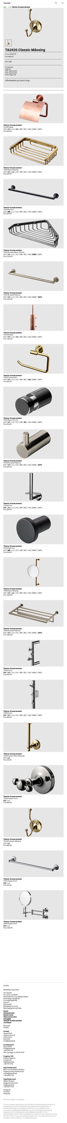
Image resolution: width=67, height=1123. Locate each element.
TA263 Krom (7, 713)
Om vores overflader (10, 995)
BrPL (40, 129)
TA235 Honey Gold (10, 377)
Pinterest (6, 1094)
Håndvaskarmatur (10, 1017)
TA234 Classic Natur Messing (13, 756)
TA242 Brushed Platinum (12, 463)
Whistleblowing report (11, 990)
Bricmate (6, 1026)
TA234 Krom (7, 505)
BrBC (34, 129)
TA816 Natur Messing (10, 591)
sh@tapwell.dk (8, 1062)
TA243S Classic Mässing (12, 841)
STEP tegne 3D (10, 75)
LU (10, 62)
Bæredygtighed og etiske (12, 1008)
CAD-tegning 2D (11, 71)
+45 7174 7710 (8, 1064)
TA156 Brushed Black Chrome (13, 252)
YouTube (6, 1092)
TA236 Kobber (8, 127)
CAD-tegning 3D (11, 73)
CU (17, 129)
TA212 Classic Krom (10, 881)
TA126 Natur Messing (10, 170)
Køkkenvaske (8, 1015)
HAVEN (6, 1028)
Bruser (5, 1011)
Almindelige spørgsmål (11, 999)
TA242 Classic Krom (10, 798)
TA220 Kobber (8, 335)
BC (25, 129)
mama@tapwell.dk (10, 1073)
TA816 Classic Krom (10, 924)
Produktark (9, 67)
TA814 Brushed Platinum (12, 631)
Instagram (7, 1090)
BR (21, 129)
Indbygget (7, 1019)
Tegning (8, 69)
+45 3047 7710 (8, 1087)
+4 (4, 1075)
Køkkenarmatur (9, 1013)
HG (29, 129)
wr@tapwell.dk (8, 1085)
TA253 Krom (7, 670)
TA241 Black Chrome (10, 420)
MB (9, 129)
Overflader (7, 1023)
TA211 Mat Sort (8, 210)
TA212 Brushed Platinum (12, 295)
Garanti (6, 1002)
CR (6, 62)
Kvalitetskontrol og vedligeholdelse (15, 997)
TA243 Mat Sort (9, 548)
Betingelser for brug (10, 1006)
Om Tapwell (7, 993)
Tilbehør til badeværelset (21, 7)
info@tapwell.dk (9, 1041)
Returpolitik (7, 1004)
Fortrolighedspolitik (10, 1000)
